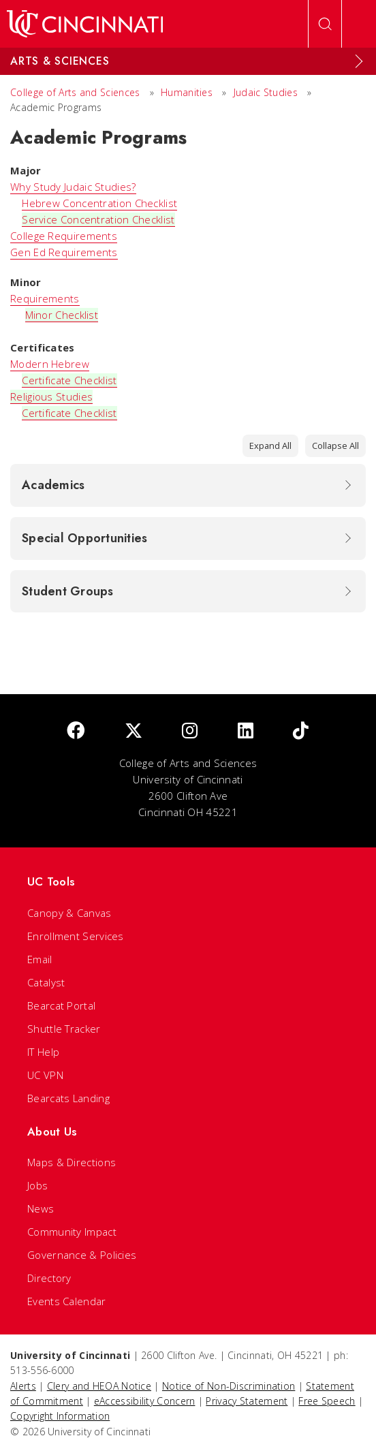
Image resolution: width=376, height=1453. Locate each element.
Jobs (37, 1185)
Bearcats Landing (68, 1098)
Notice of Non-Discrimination (228, 1385)
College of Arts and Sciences (75, 92)
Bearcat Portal (61, 1005)
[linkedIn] (245, 731)
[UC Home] (85, 24)
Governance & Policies (81, 1255)
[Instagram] (190, 731)
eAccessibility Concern (144, 1400)
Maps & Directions (71, 1162)
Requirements (45, 298)
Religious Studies (51, 396)
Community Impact (71, 1231)
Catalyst (46, 982)
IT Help (43, 1052)
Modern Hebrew (49, 364)
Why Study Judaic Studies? (73, 186)
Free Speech (326, 1400)
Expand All (270, 445)
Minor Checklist (62, 315)
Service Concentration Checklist (98, 219)
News (40, 1208)
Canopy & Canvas (69, 913)
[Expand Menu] (359, 61)
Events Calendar (66, 1301)
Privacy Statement (246, 1400)
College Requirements (63, 236)
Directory (49, 1278)
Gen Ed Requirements (64, 252)
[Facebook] (75, 731)
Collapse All (335, 445)
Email (39, 959)
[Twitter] (133, 731)
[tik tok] (301, 731)
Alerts (23, 1385)
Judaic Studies (266, 92)
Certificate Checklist (69, 380)
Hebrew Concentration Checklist (99, 203)
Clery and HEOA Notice (99, 1385)
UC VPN (45, 1075)
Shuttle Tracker (64, 1028)
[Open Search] (325, 24)
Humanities (187, 92)
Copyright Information (60, 1415)
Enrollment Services (75, 936)
